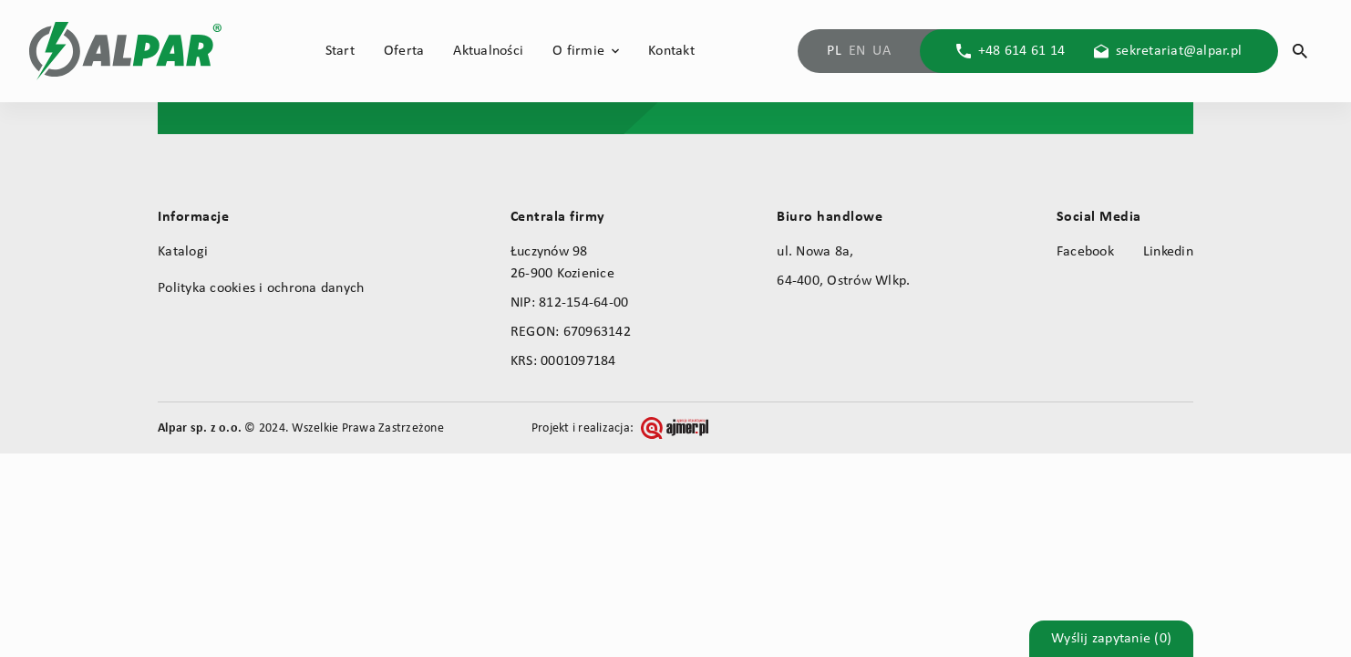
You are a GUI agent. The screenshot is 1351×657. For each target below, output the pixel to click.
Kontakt (671, 51)
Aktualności (488, 51)
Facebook (1085, 252)
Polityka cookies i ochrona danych (261, 288)
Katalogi (183, 252)
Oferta (404, 51)
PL (834, 51)
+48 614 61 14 (1021, 51)
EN (857, 51)
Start (340, 51)
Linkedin (1168, 252)
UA (881, 51)
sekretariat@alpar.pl (1179, 51)
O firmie (578, 51)
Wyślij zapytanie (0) (1111, 638)
